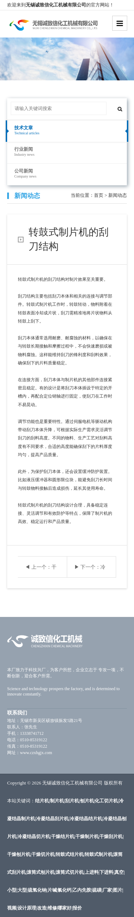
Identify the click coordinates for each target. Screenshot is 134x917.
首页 (98, 195)
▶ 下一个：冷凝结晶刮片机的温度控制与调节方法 (90, 571)
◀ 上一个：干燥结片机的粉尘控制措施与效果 (40, 571)
